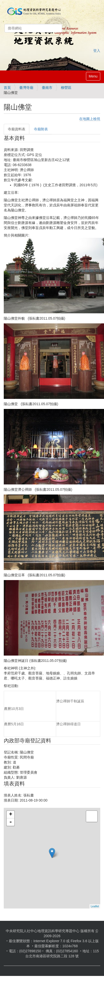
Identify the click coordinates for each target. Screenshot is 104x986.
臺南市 (47, 88)
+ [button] (10, 814)
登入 (96, 51)
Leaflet (95, 906)
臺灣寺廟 (26, 88)
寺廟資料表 (16, 129)
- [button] (10, 822)
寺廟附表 (41, 129)
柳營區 (66, 88)
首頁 (7, 88)
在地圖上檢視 (89, 119)
